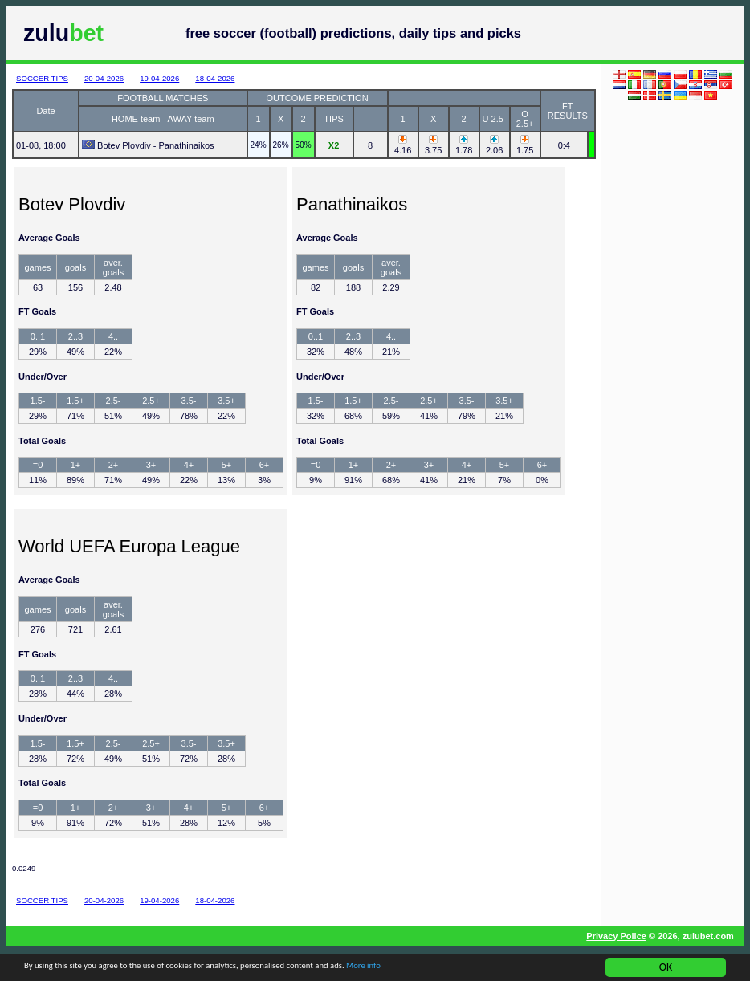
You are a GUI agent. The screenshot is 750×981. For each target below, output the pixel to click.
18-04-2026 (214, 78)
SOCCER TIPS (42, 78)
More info (468, 969)
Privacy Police (616, 936)
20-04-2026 (104, 78)
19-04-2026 (159, 78)
